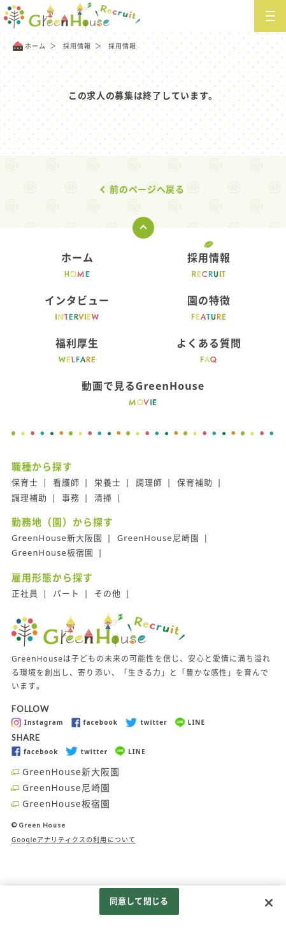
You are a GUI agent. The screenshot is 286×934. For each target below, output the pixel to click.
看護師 (66, 482)
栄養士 (107, 482)
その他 (107, 593)
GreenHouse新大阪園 (57, 538)
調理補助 (29, 497)
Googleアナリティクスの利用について (73, 839)
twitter (146, 722)
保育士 (24, 482)
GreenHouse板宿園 (52, 552)
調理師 (149, 482)
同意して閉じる (139, 901)
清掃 (103, 497)
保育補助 (195, 482)
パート (66, 593)
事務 (71, 497)
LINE (190, 722)
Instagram (37, 722)
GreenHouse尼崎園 (158, 538)
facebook (94, 722)
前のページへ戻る (147, 189)
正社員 (24, 593)
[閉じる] (269, 903)
